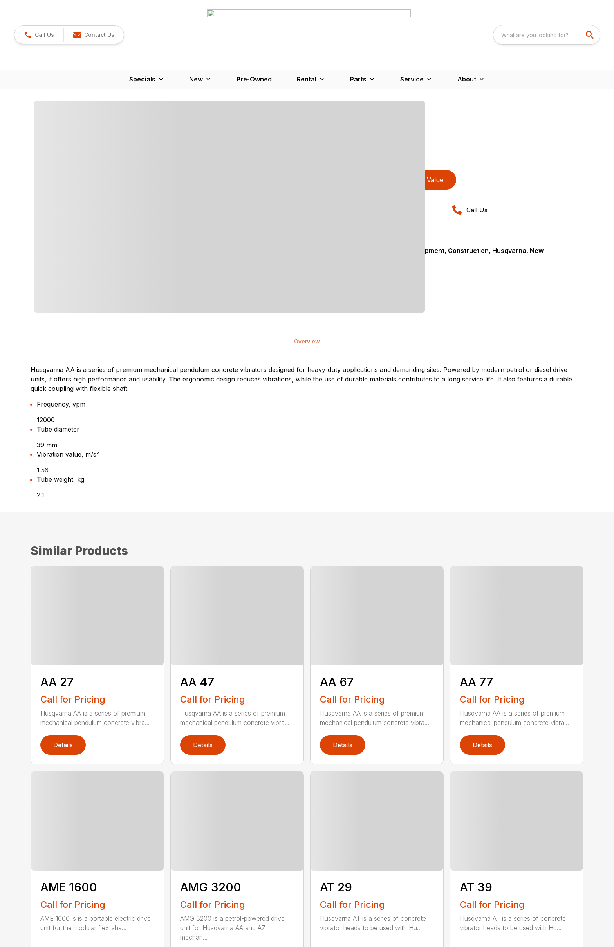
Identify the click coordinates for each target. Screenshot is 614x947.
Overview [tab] (307, 252)
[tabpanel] (170, 118)
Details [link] (63, 656)
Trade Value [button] (425, 91)
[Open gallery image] (229, 118)
